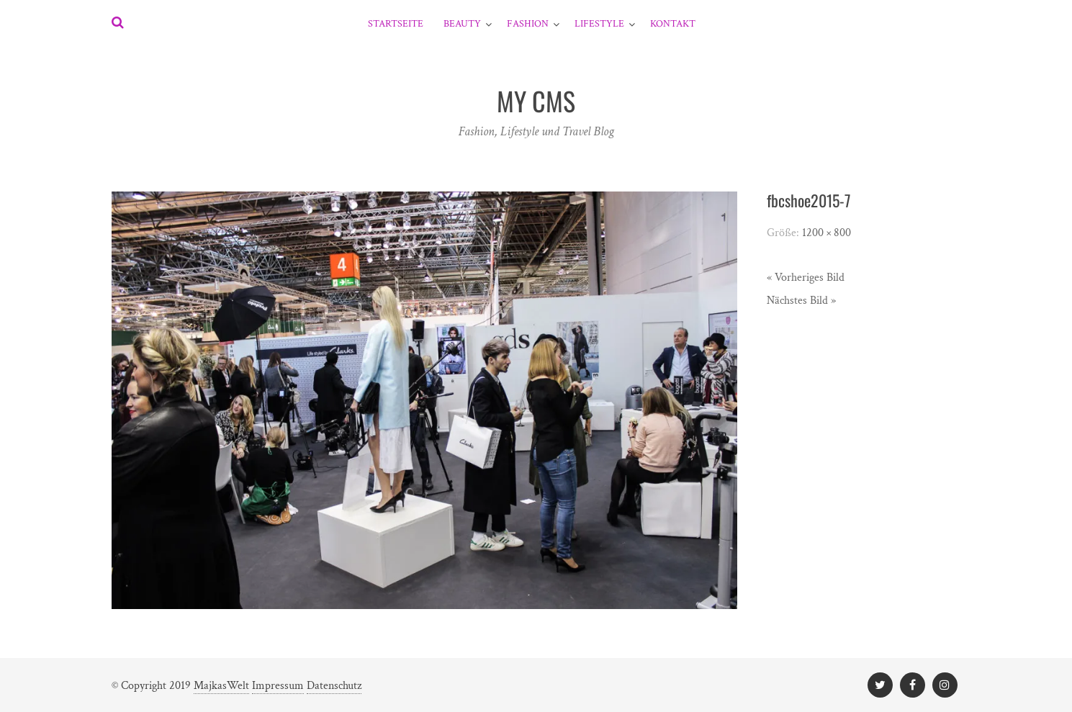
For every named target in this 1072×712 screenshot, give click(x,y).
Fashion (528, 23)
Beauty (462, 23)
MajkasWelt (221, 685)
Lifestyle (599, 23)
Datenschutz (334, 685)
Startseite (395, 23)
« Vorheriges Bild (805, 277)
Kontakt (672, 23)
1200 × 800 (826, 232)
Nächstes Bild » (801, 300)
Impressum (278, 685)
